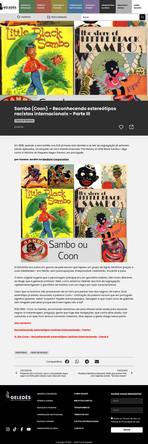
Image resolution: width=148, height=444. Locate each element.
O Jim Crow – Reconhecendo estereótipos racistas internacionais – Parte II (61, 336)
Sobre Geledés (137, 6)
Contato (78, 428)
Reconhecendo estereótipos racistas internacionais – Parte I (52, 329)
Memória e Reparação (26, 6)
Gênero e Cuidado (41, 6)
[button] (67, 361)
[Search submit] (142, 17)
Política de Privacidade (86, 421)
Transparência (82, 407)
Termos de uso (81, 414)
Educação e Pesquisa (58, 6)
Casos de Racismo (24, 120)
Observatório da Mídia (108, 6)
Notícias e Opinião (90, 6)
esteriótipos (21, 352)
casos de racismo (39, 352)
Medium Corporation (55, 159)
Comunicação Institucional (75, 6)
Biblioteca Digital (123, 6)
